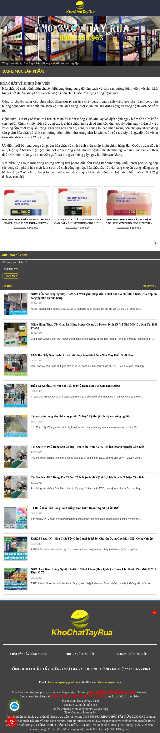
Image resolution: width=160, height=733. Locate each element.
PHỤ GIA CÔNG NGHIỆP (79, 654)
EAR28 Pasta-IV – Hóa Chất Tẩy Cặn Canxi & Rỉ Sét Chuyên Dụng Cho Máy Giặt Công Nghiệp (92, 538)
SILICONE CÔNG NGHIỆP (131, 654)
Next (154, 42)
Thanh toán (10, 276)
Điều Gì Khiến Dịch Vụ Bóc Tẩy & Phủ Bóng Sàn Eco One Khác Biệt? (75, 385)
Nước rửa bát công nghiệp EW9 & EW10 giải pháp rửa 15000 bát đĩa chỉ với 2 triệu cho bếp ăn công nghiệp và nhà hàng (94, 296)
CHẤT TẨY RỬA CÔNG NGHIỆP (28, 654)
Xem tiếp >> (150, 286)
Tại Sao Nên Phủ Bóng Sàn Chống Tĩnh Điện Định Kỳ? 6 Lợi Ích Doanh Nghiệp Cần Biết (87, 446)
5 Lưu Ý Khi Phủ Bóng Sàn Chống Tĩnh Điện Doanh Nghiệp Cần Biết (75, 508)
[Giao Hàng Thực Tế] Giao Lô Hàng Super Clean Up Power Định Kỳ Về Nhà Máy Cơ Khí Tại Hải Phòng (94, 326)
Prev (5, 42)
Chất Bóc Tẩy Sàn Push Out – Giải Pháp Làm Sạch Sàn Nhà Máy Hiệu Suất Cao (82, 355)
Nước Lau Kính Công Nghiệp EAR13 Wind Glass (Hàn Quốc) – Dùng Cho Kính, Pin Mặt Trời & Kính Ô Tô (94, 571)
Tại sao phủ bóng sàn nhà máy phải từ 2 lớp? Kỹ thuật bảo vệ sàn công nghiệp (80, 416)
